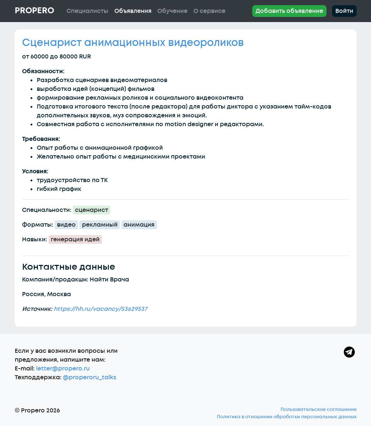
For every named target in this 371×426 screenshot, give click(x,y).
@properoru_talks (89, 377)
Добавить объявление (289, 11)
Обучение (172, 11)
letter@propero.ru (63, 369)
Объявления (132, 11)
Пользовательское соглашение (319, 409)
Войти (344, 11)
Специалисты (87, 11)
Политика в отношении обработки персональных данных (287, 416)
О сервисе (209, 11)
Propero (34, 11)
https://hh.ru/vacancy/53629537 (100, 309)
